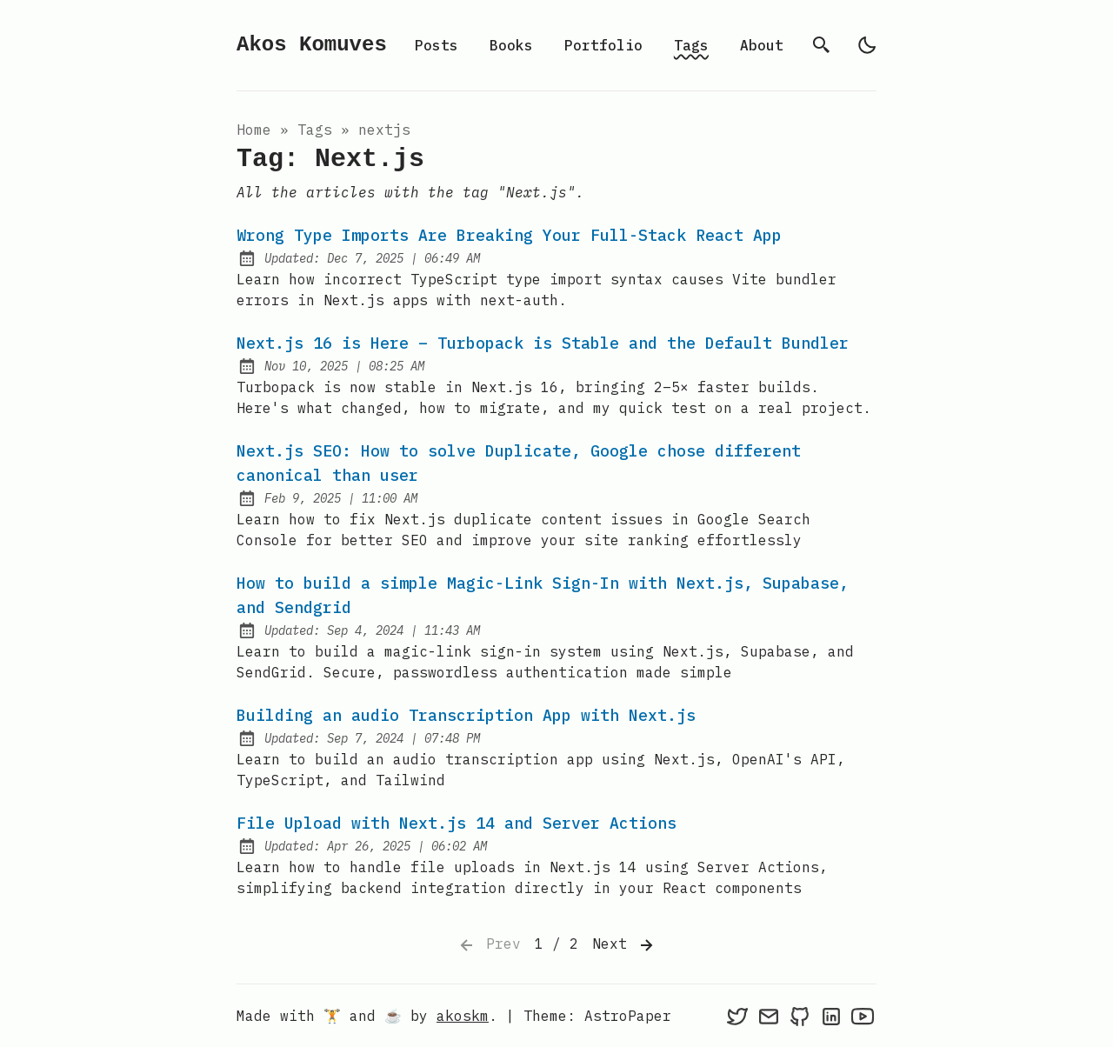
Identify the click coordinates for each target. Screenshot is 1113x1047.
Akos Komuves (312, 44)
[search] (822, 45)
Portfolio (603, 45)
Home (254, 129)
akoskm (463, 1015)
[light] (867, 45)
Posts (436, 45)
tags (314, 129)
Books (511, 45)
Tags (691, 45)
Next (624, 945)
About (761, 45)
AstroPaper (627, 1015)
